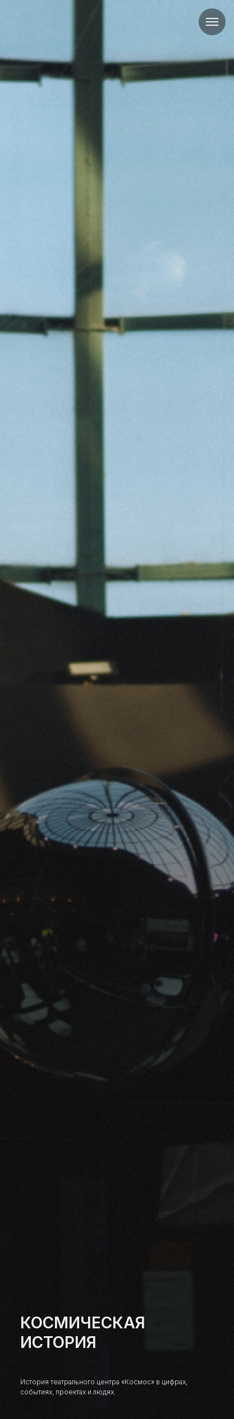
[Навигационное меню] (212, 22)
